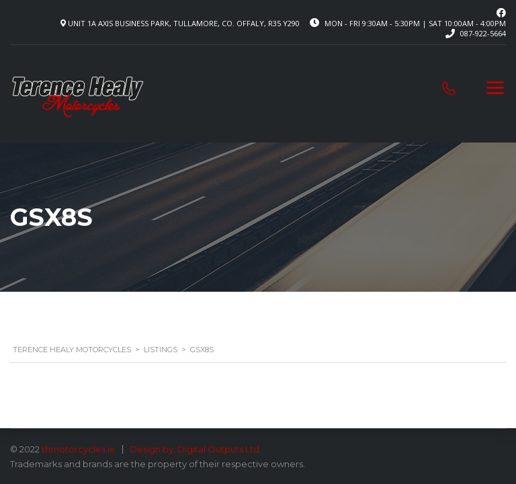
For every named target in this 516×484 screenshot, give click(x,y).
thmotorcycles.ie (79, 449)
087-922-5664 (483, 33)
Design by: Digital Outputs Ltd (194, 449)
